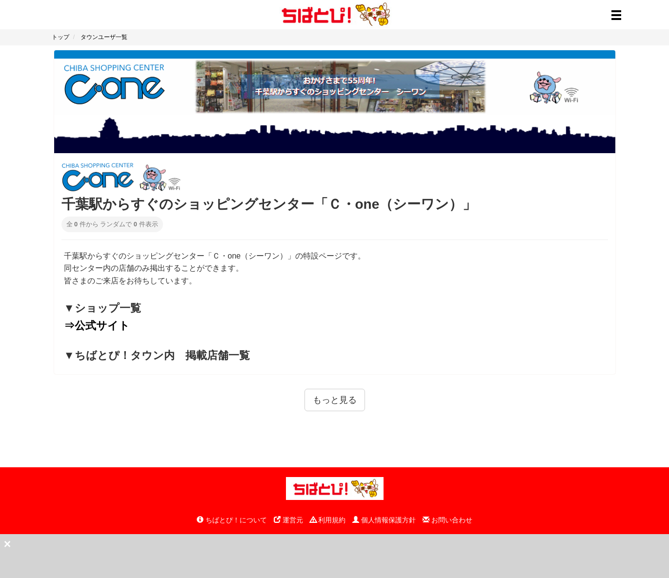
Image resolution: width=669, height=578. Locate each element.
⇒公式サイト (97, 325)
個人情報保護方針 (384, 520)
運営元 (288, 520)
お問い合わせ (447, 520)
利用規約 (328, 520)
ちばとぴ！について (232, 520)
